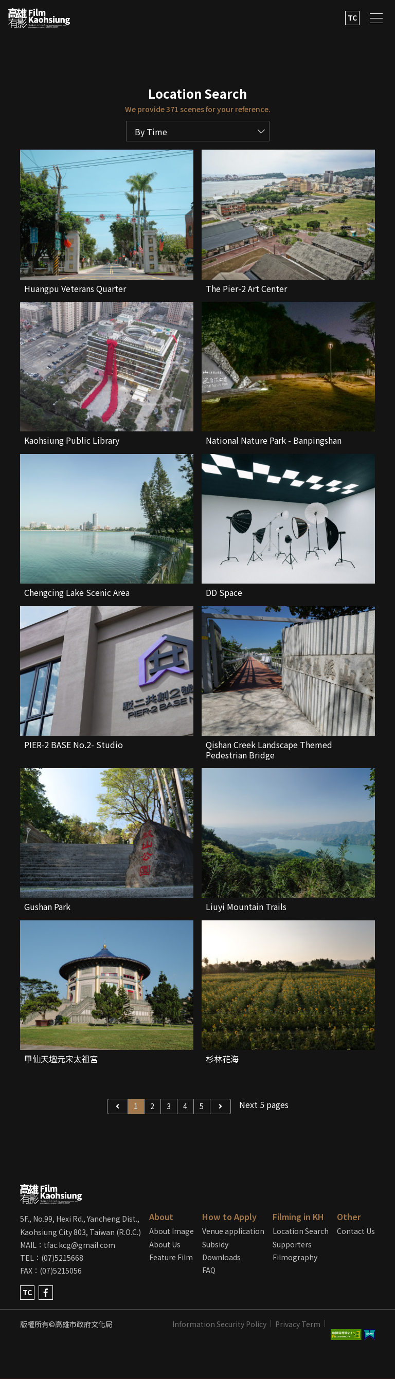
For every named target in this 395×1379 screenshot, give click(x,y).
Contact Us (356, 1231)
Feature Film (171, 1257)
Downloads (221, 1257)
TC (352, 17)
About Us (165, 1244)
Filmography (295, 1257)
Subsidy (215, 1244)
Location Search (301, 1231)
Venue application (233, 1231)
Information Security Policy (219, 1324)
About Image (171, 1231)
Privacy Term (297, 1324)
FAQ (209, 1270)
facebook (46, 1292)
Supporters (292, 1244)
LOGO (39, 18)
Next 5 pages (264, 1104)
